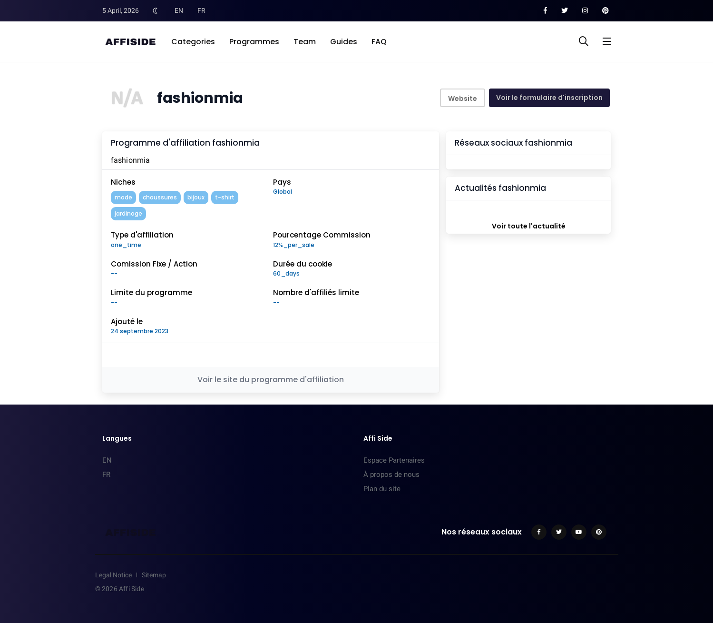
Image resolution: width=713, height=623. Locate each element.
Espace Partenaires (394, 460)
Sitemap (154, 575)
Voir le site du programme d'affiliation (270, 379)
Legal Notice (113, 575)
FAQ (379, 41)
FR (201, 10)
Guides (343, 41)
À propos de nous (391, 474)
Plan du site (381, 489)
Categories (193, 41)
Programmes (254, 41)
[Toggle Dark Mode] (155, 10)
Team (304, 41)
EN (179, 10)
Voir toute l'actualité (529, 226)
